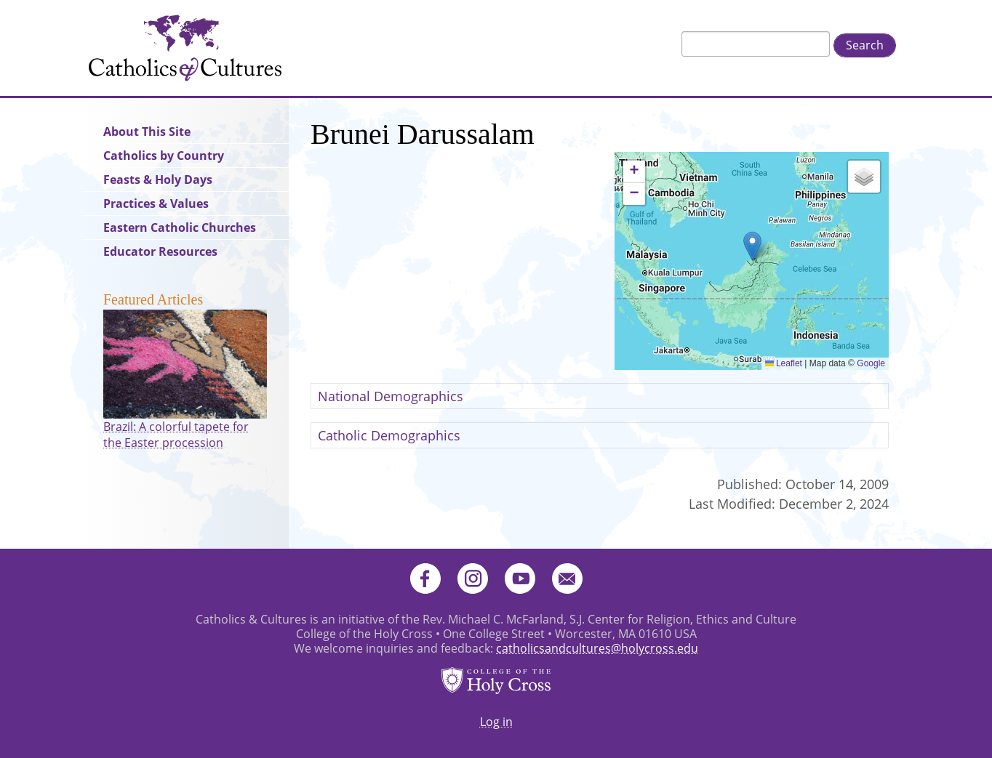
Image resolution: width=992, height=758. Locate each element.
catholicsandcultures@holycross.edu (597, 648)
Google (871, 363)
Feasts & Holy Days (157, 180)
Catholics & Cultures (185, 48)
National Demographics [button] (390, 396)
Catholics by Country (163, 156)
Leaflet (783, 363)
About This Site (147, 132)
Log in (496, 722)
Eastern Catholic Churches (179, 227)
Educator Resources (160, 251)
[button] (752, 246)
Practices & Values (156, 203)
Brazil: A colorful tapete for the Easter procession (176, 435)
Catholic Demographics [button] (389, 435)
